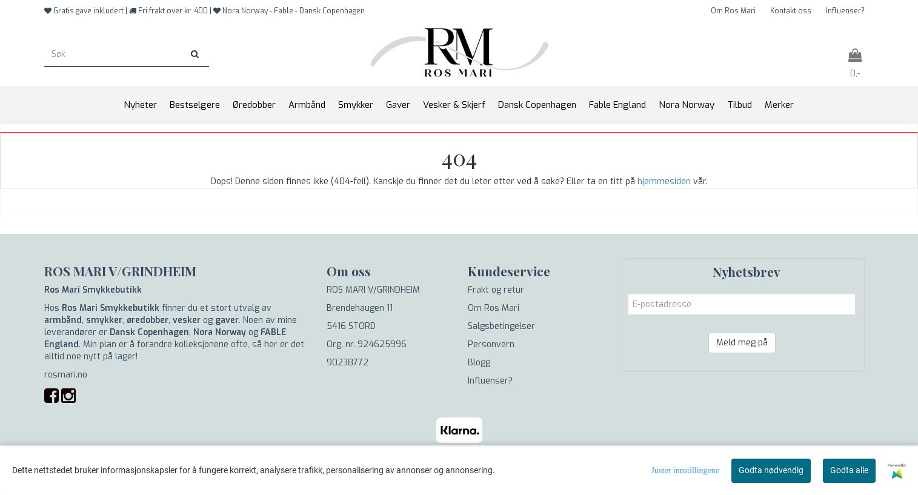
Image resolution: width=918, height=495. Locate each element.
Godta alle (849, 470)
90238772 (347, 362)
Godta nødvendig (771, 470)
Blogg (479, 362)
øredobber (147, 320)
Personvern (491, 344)
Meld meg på (742, 342)
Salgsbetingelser (501, 326)
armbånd (63, 320)
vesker (187, 320)
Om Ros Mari (733, 11)
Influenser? (845, 11)
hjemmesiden (664, 181)
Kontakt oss (790, 11)
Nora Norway (219, 332)
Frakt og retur (496, 290)
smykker (104, 320)
